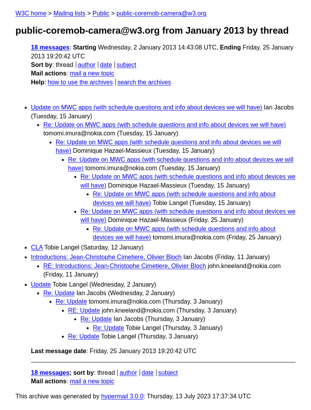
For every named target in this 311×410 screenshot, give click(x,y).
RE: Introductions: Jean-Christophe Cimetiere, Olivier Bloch (124, 266)
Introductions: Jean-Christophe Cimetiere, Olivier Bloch (106, 257)
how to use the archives (80, 82)
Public (100, 13)
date (106, 65)
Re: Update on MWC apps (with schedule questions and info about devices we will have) (164, 124)
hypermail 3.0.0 (122, 396)
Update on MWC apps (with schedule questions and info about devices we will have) (146, 107)
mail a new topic (92, 73)
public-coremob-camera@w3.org (161, 13)
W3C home (30, 13)
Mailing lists (69, 13)
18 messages (50, 47)
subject (126, 65)
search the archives (144, 82)
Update (41, 284)
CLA (37, 247)
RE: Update (84, 310)
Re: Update (59, 293)
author (86, 65)
